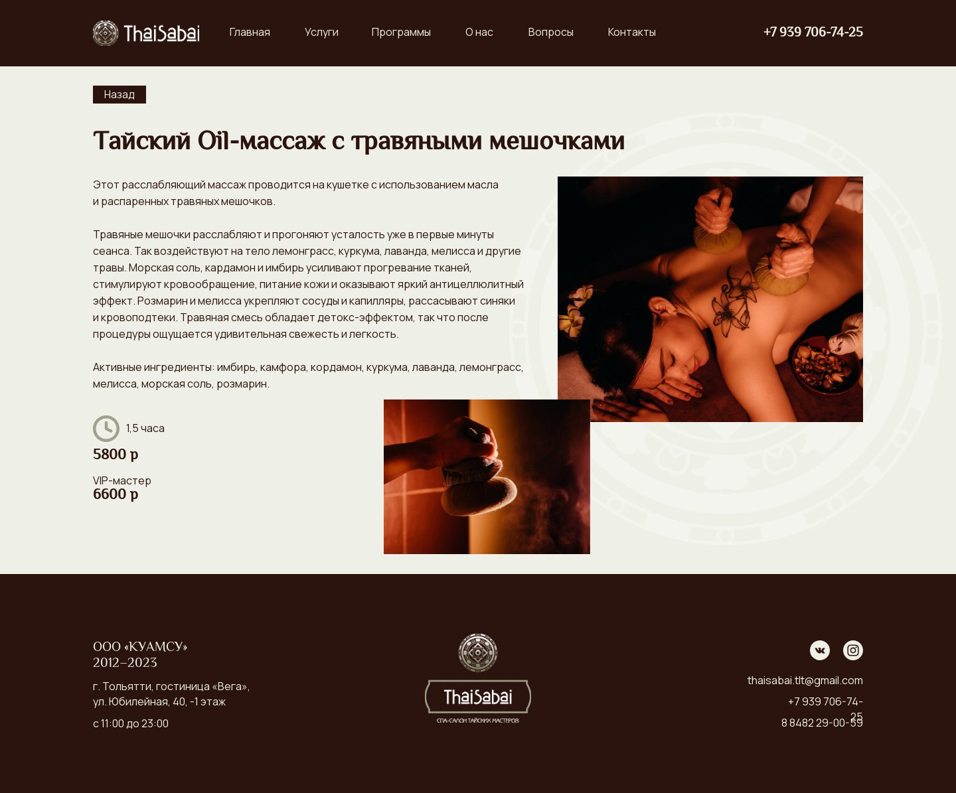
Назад (119, 94)
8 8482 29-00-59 (822, 722)
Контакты (632, 32)
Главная (250, 32)
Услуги (322, 32)
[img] (146, 33)
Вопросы (551, 32)
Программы (401, 32)
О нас (479, 32)
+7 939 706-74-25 (813, 33)
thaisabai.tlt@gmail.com (805, 680)
